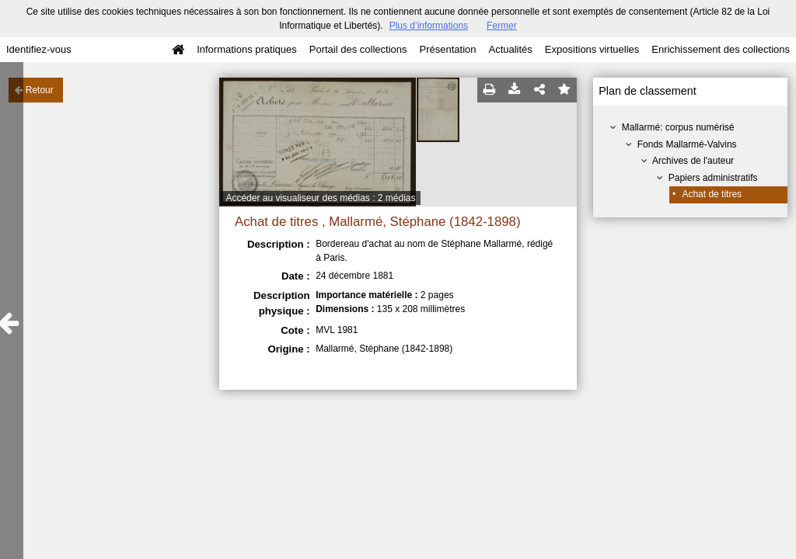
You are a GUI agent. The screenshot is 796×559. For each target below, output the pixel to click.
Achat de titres (712, 194)
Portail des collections (358, 49)
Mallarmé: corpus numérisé (678, 127)
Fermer (502, 25)
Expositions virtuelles (592, 49)
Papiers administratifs (713, 177)
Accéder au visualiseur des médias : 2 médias (320, 198)
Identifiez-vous (39, 49)
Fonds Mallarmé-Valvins (687, 144)
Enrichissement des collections (720, 49)
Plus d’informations (428, 25)
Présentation (447, 49)
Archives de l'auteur (693, 160)
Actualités (510, 49)
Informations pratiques (247, 49)
